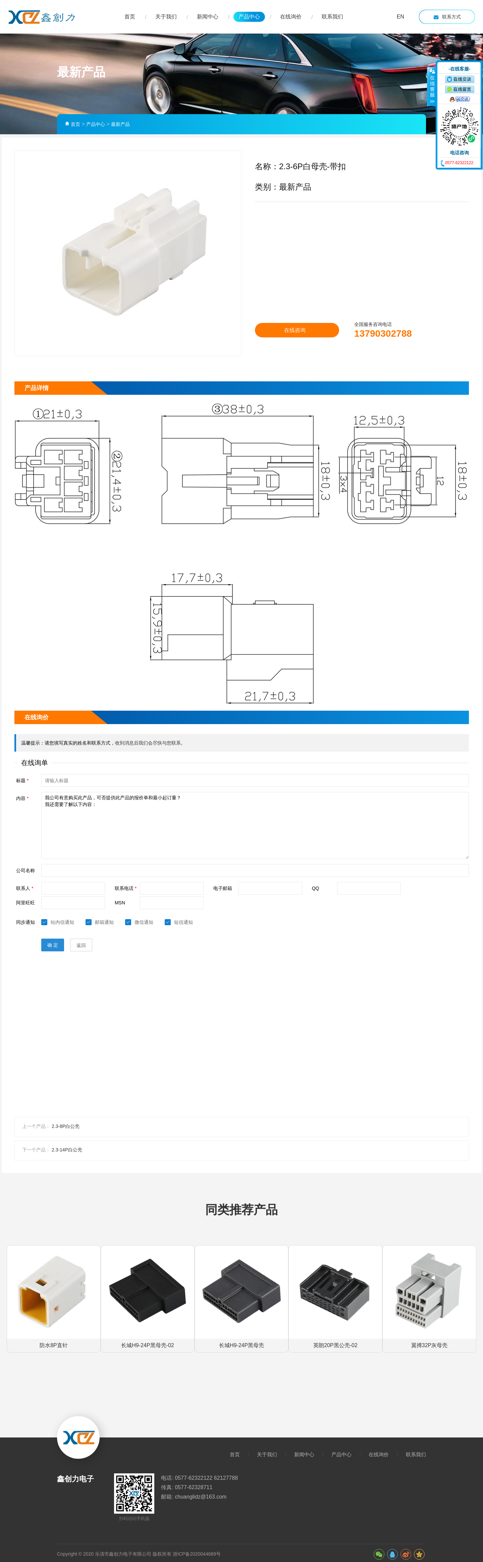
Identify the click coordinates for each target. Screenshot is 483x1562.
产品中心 (249, 16)
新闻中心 (207, 16)
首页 (129, 16)
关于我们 (166, 16)
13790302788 (375, 333)
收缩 (431, 86)
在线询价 (291, 16)
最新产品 (120, 124)
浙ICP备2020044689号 (197, 1545)
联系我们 (332, 16)
